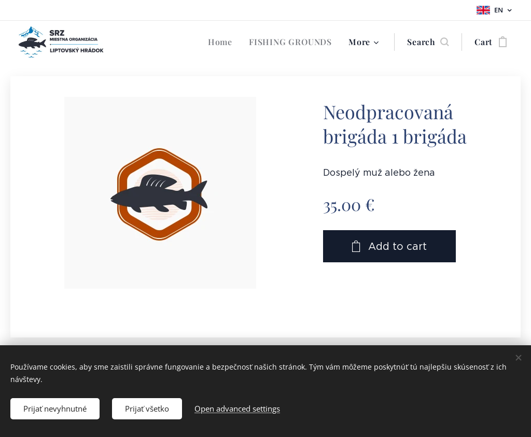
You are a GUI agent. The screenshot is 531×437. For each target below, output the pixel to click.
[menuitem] (223, 42)
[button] (428, 42)
